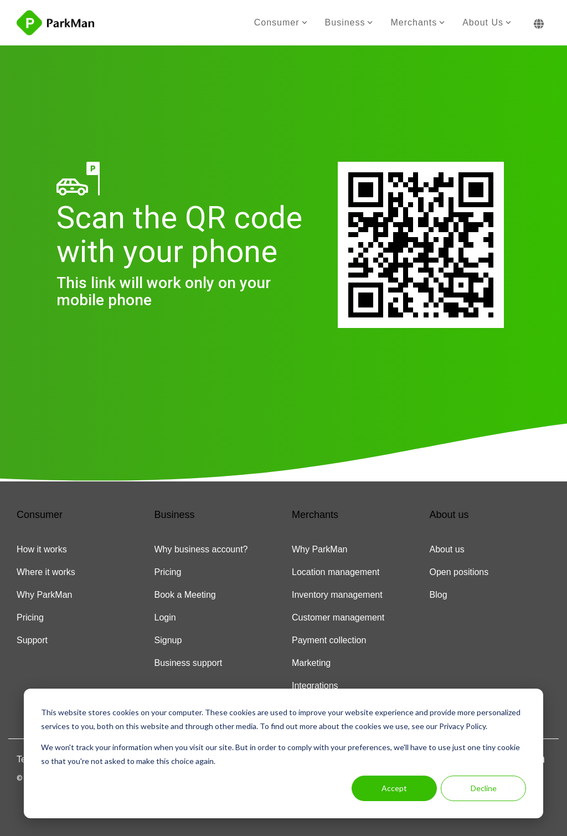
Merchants (417, 22)
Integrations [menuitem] (315, 685)
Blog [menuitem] (438, 594)
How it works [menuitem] (42, 549)
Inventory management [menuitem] (337, 594)
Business (349, 22)
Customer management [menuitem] (338, 617)
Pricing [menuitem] (30, 617)
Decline (484, 788)
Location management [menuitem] (335, 572)
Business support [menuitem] (188, 663)
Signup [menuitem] (168, 640)
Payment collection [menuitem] (329, 640)
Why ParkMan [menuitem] (44, 594)
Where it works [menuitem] (46, 572)
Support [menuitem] (32, 640)
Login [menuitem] (165, 617)
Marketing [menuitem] (311, 663)
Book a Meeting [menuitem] (185, 594)
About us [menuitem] (447, 549)
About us (486, 22)
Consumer (280, 22)
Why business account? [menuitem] (201, 549)
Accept (394, 788)
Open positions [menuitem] (459, 572)
